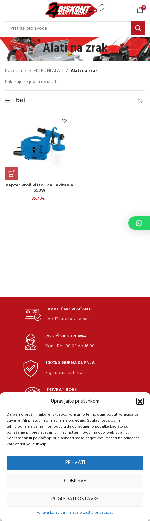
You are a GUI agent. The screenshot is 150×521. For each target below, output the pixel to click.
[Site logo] (75, 10)
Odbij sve (75, 481)
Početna (13, 71)
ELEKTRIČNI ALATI (46, 71)
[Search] (75, 28)
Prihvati (75, 463)
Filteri (18, 101)
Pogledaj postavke (75, 499)
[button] (140, 401)
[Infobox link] (59, 315)
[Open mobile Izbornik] (8, 9)
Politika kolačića (50, 513)
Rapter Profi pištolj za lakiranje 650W (39, 188)
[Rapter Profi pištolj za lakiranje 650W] (39, 146)
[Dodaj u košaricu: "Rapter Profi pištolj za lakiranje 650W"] (11, 173)
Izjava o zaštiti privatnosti (91, 513)
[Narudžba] (140, 101)
